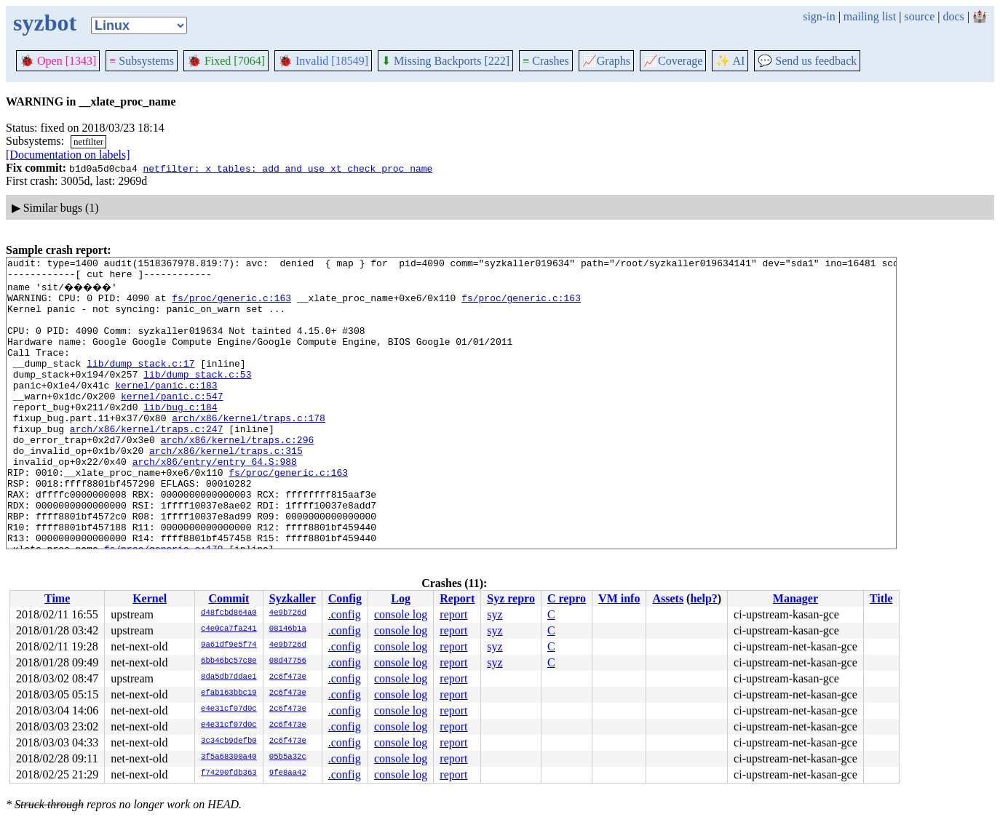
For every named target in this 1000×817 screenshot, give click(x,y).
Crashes (546, 61)
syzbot (44, 22)
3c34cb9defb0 (229, 741)
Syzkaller (292, 598)
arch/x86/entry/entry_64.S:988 (214, 500)
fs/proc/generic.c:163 (231, 304)
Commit (228, 598)
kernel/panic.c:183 (166, 408)
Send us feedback (807, 61)
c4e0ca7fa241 (229, 629)
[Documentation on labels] (68, 154)
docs (953, 16)
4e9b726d (287, 613)
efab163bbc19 (229, 693)
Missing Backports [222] (445, 61)
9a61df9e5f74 (229, 645)
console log (400, 614)
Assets (667, 598)
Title (881, 598)
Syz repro (511, 598)
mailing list (870, 16)
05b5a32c (287, 757)
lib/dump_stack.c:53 (197, 395)
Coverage (672, 61)
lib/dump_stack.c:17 (140, 382)
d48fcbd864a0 (229, 613)
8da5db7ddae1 (229, 677)
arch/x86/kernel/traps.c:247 (146, 461)
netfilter (88, 141)
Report (457, 598)
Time (57, 598)
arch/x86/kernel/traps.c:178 (248, 448)
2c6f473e (287, 677)
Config (345, 598)
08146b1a (287, 629)
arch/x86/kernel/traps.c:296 (237, 474)
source (920, 16)
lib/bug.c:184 (180, 435)
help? (703, 598)
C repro (566, 598)
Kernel (149, 598)
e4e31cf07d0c (229, 709)
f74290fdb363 (229, 773)
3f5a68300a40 (229, 757)
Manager (795, 598)
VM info (619, 598)
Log (400, 598)
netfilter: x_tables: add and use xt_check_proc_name (287, 168)
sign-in (819, 16)
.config (344, 614)
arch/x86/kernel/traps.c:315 (226, 487)
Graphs (606, 61)
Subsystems (141, 61)
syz (494, 614)
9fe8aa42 (287, 773)
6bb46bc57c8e (229, 661)
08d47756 (287, 661)
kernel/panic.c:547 (172, 422)
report (453, 614)
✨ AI (730, 61)
